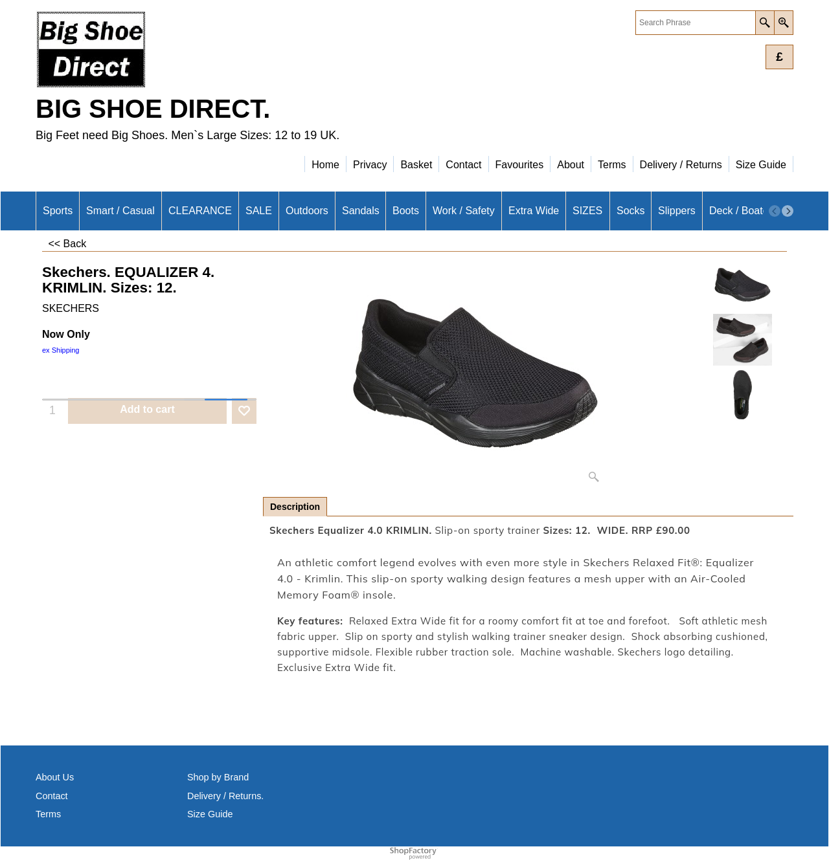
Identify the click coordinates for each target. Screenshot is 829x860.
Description (295, 507)
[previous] (774, 211)
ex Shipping (61, 350)
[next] (787, 211)
